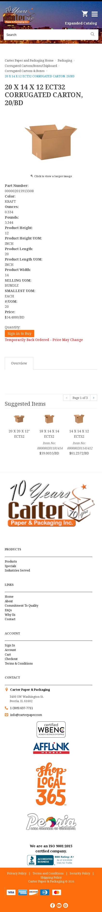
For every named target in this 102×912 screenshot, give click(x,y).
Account (10, 650)
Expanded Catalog (81, 23)
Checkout (11, 659)
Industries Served (17, 570)
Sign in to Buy (19, 333)
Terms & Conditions (19, 663)
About (9, 601)
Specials (10, 566)
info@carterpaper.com (25, 715)
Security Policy (80, 873)
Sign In (10, 645)
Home (9, 597)
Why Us (10, 615)
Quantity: (12, 327)
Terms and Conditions (48, 873)
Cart (8, 654)
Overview (19, 363)
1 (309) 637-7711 (21, 708)
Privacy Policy (17, 873)
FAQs (8, 610)
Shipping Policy (51, 877)
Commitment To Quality (21, 605)
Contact (10, 619)
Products (11, 561)
